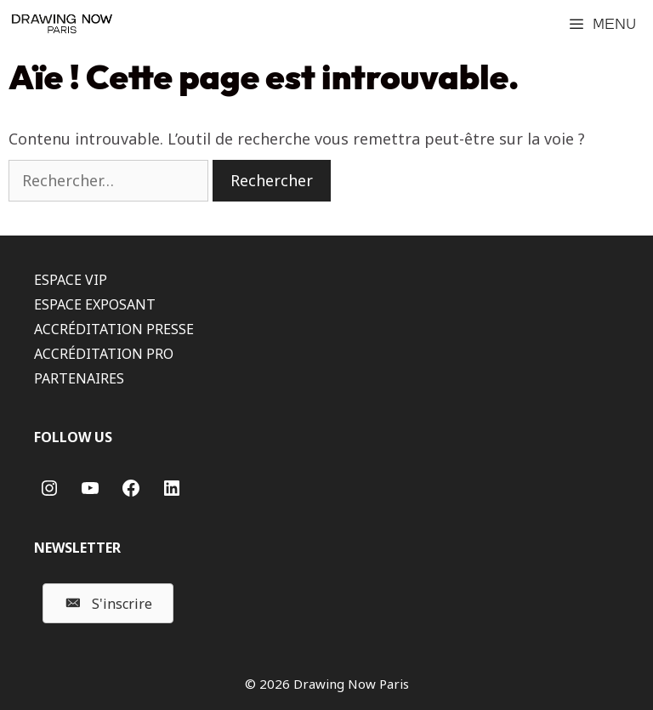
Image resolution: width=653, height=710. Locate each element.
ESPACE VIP (70, 279)
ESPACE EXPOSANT (95, 304)
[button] (108, 603)
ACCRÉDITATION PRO (103, 353)
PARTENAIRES (79, 378)
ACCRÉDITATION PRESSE (114, 329)
